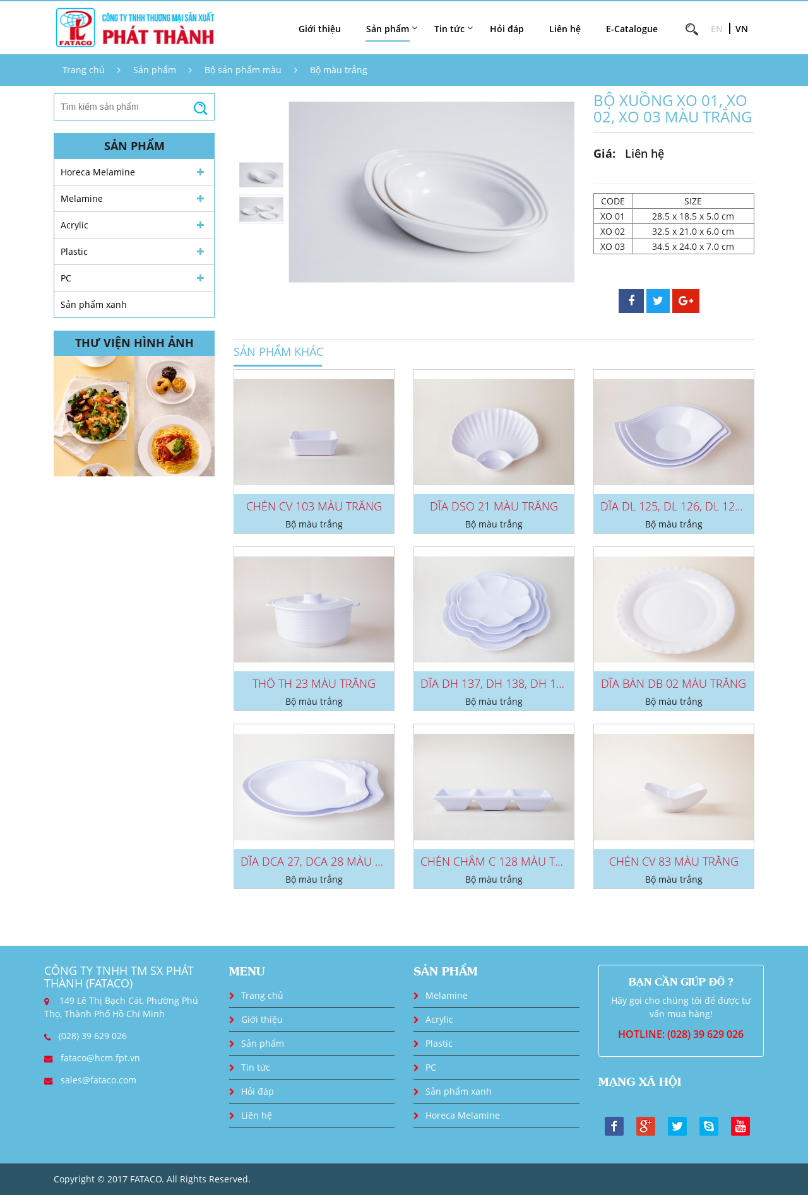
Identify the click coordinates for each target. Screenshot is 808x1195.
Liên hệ (565, 29)
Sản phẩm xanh (94, 304)
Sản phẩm (154, 70)
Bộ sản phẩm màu (243, 70)
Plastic (74, 251)
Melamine (82, 198)
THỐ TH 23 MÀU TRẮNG (314, 683)
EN (717, 29)
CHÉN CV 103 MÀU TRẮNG (314, 506)
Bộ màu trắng (338, 70)
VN (741, 29)
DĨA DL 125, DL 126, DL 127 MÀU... (688, 506)
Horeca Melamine (98, 172)
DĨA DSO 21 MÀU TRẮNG (494, 506)
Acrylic (74, 225)
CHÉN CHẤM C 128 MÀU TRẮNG (502, 861)
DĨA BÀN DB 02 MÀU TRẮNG (673, 683)
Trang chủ (83, 70)
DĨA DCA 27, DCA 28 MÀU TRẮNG (326, 861)
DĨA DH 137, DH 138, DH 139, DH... (509, 683)
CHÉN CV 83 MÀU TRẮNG (674, 861)
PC (66, 278)
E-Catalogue (632, 29)
